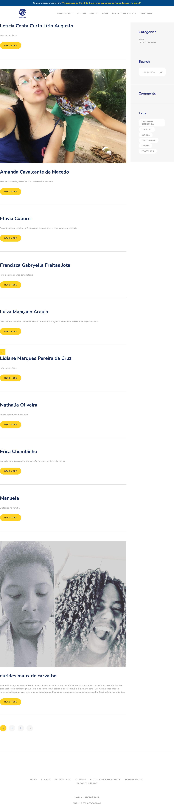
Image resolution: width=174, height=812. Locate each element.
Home (33, 779)
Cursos (46, 779)
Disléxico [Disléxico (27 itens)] (147, 129)
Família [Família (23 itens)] (145, 146)
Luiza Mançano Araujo (24, 312)
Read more (10, 45)
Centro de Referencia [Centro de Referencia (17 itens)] (148, 122)
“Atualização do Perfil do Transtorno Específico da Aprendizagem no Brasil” (101, 2)
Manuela (9, 498)
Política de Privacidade (105, 779)
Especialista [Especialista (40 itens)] (149, 140)
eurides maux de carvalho (28, 676)
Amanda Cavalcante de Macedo (34, 172)
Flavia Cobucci (16, 218)
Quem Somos (63, 779)
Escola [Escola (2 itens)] (146, 135)
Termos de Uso (134, 779)
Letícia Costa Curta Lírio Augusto (36, 26)
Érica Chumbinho (18, 451)
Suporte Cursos (87, 783)
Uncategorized (147, 43)
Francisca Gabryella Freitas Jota (35, 265)
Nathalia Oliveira (18, 405)
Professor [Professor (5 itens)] (148, 151)
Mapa (142, 39)
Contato (80, 779)
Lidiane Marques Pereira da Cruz (35, 358)
